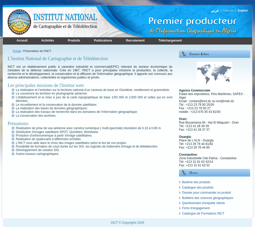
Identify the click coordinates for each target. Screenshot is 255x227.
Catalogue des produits (197, 187)
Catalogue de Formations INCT (203, 213)
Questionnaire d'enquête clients (203, 203)
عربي (215, 10)
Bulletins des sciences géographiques (207, 198)
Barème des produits (196, 182)
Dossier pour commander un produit (206, 192)
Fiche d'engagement (196, 208)
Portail (17, 50)
